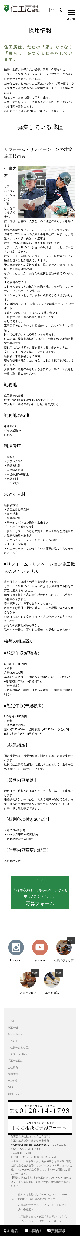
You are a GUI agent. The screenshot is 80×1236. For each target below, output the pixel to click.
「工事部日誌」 (17, 1060)
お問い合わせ (15, 1094)
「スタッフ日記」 (18, 1054)
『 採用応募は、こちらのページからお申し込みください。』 (40, 897)
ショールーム (15, 1034)
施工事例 (13, 1027)
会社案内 (13, 1067)
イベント (13, 1040)
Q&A (10, 1087)
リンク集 (13, 1080)
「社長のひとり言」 (19, 1047)
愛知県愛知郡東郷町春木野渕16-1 (30, 1145)
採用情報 (13, 1074)
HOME (12, 1021)
